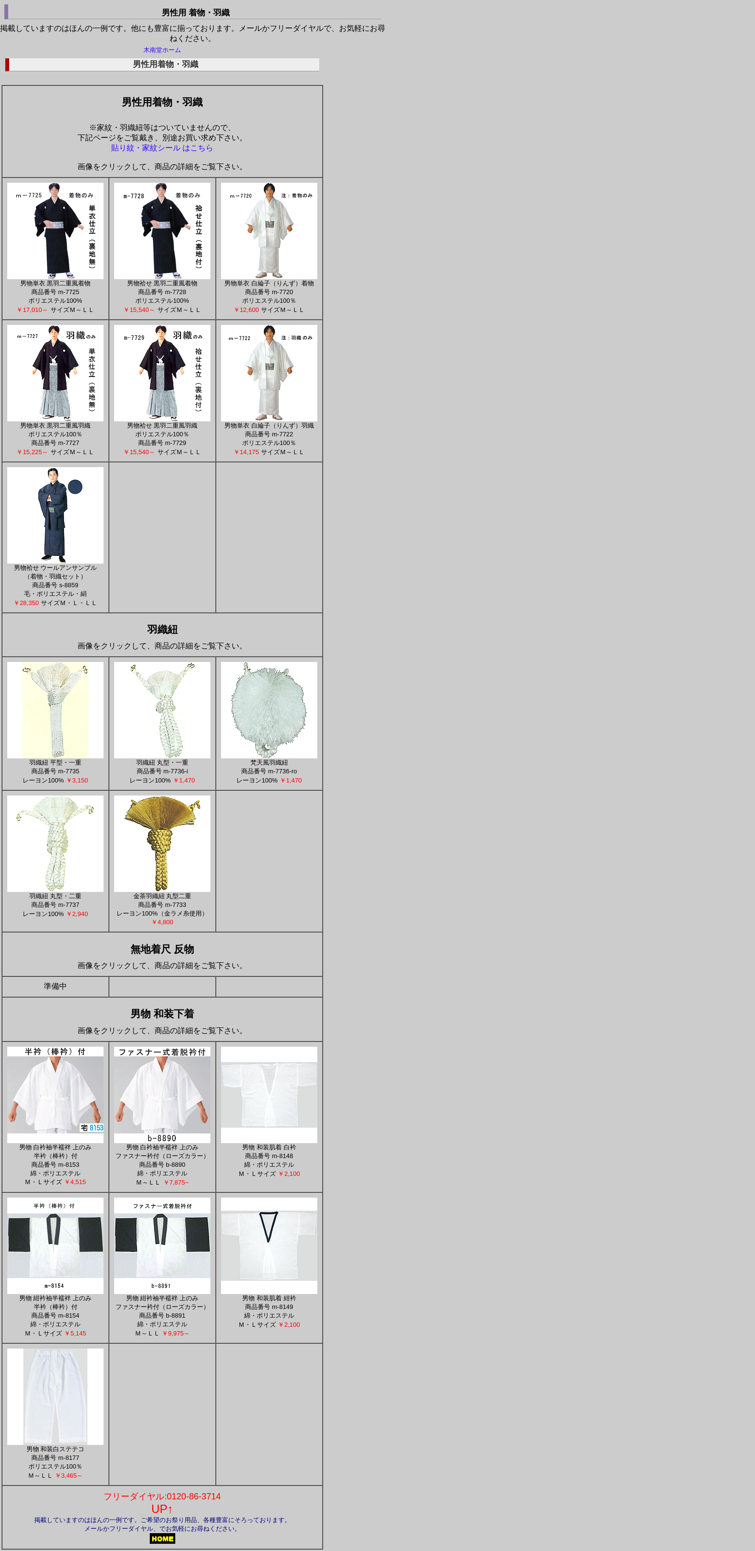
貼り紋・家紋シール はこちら (162, 148)
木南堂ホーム (162, 50)
